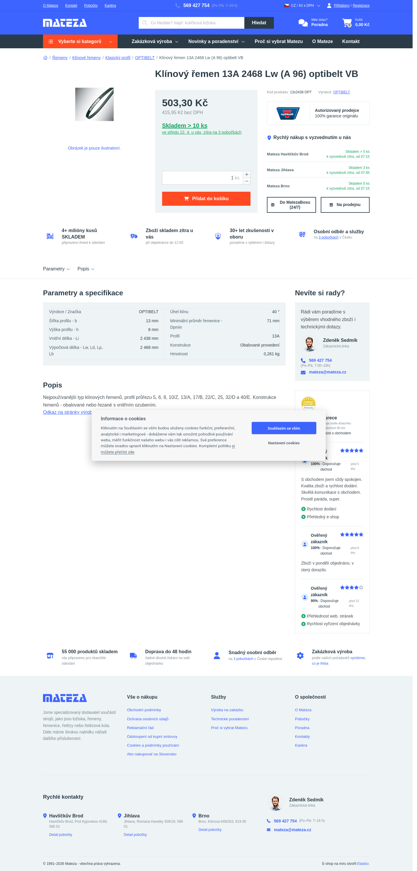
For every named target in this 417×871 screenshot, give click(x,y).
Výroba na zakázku (227, 710)
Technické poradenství (230, 719)
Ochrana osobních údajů (148, 719)
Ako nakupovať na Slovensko (151, 754)
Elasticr (363, 864)
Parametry (57, 268)
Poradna (302, 728)
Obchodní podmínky (144, 710)
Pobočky (91, 6)
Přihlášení (338, 5)
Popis (86, 268)
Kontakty (302, 736)
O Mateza (303, 710)
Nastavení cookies (284, 442)
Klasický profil (118, 57)
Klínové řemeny (86, 57)
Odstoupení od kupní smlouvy (152, 736)
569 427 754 (192, 5)
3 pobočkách (329, 237)
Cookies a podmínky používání (153, 745)
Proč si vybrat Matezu (229, 728)
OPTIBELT (145, 57)
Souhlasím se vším (284, 428)
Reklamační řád (140, 728)
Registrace (361, 6)
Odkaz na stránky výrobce (70, 412)
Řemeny (60, 57)
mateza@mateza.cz (323, 372)
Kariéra (110, 6)
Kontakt (71, 6)
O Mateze (50, 6)
